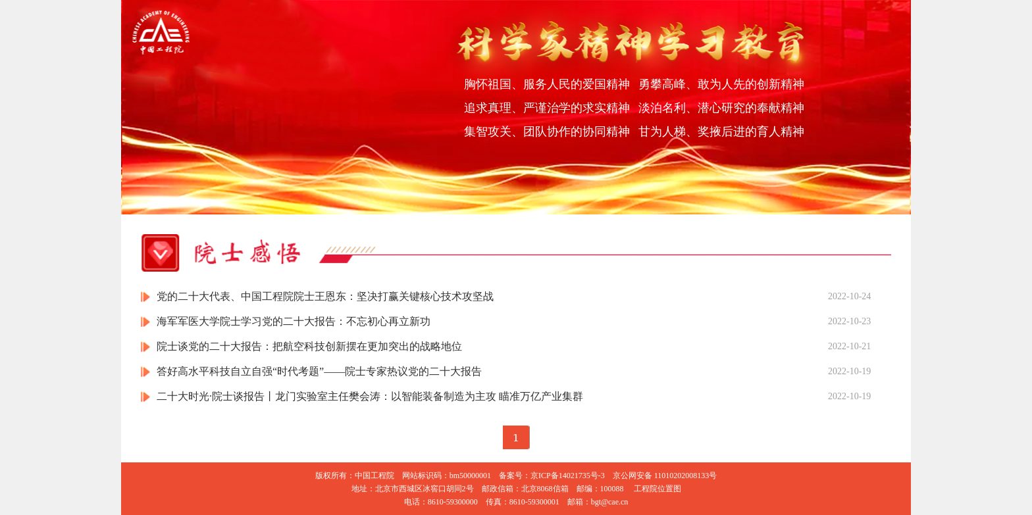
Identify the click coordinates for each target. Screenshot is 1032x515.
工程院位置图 (657, 488)
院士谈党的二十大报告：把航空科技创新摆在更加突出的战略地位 (309, 346)
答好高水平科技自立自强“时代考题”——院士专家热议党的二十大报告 (319, 371)
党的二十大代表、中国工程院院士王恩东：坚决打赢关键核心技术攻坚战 (325, 296)
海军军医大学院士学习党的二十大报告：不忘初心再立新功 (293, 321)
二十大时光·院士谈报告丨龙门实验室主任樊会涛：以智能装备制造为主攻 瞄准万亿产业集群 (370, 396)
